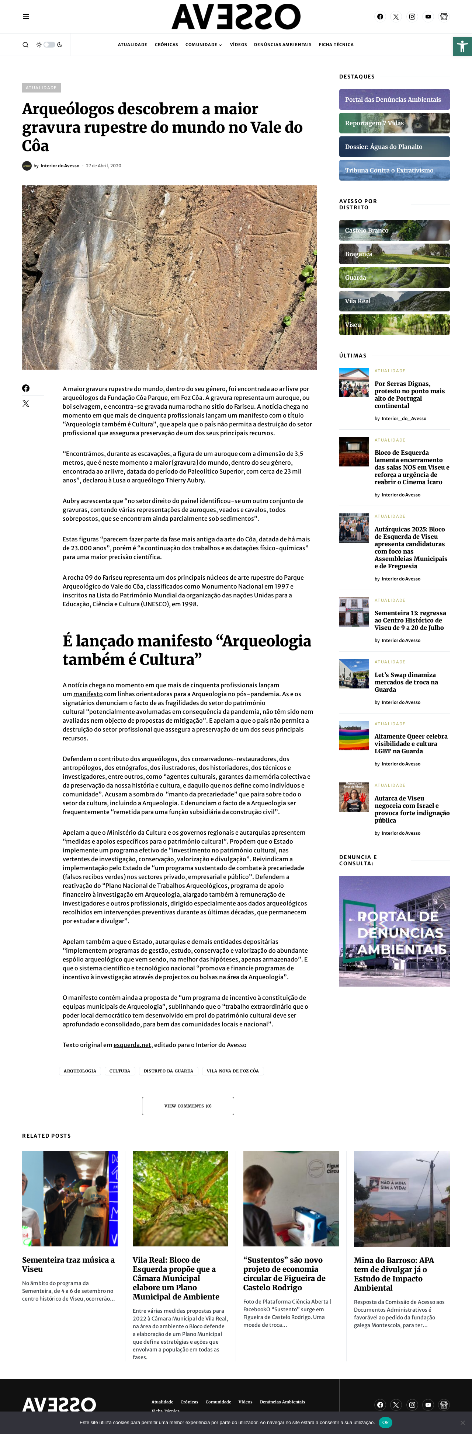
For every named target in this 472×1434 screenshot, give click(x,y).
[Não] (462, 1422)
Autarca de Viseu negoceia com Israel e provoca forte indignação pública (412, 809)
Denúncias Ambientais (282, 1402)
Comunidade (218, 1402)
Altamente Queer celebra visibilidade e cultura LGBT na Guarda (411, 744)
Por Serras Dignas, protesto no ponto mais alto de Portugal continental (410, 394)
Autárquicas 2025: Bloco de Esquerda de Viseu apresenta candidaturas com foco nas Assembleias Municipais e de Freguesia (411, 548)
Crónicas (189, 1402)
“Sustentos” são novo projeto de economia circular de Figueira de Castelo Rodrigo (284, 1273)
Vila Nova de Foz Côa (233, 1071)
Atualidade (41, 87)
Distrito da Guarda (169, 1071)
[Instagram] (412, 16)
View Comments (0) (188, 1106)
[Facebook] (380, 16)
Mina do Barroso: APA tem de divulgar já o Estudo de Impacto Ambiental (394, 1274)
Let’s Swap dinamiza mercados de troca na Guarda (406, 682)
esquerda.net (132, 1045)
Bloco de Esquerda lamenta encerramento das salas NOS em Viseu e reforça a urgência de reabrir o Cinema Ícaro (412, 467)
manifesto (88, 694)
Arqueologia (80, 1071)
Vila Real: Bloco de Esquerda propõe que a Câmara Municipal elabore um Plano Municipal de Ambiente (176, 1278)
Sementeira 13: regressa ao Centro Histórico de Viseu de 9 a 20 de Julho (410, 620)
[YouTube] (428, 16)
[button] (462, 46)
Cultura (120, 1071)
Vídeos (246, 1402)
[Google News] (444, 16)
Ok (385, 1422)
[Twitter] (396, 16)
